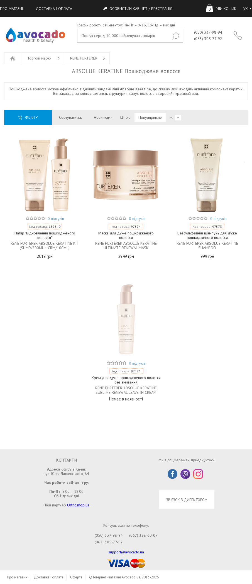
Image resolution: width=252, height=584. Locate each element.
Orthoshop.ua (78, 505)
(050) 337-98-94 (208, 32)
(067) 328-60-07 (143, 535)
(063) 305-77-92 (208, 38)
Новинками (103, 117)
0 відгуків (56, 218)
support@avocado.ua (126, 552)
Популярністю (150, 117)
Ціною (125, 117)
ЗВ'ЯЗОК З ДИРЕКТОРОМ (186, 499)
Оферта (76, 577)
